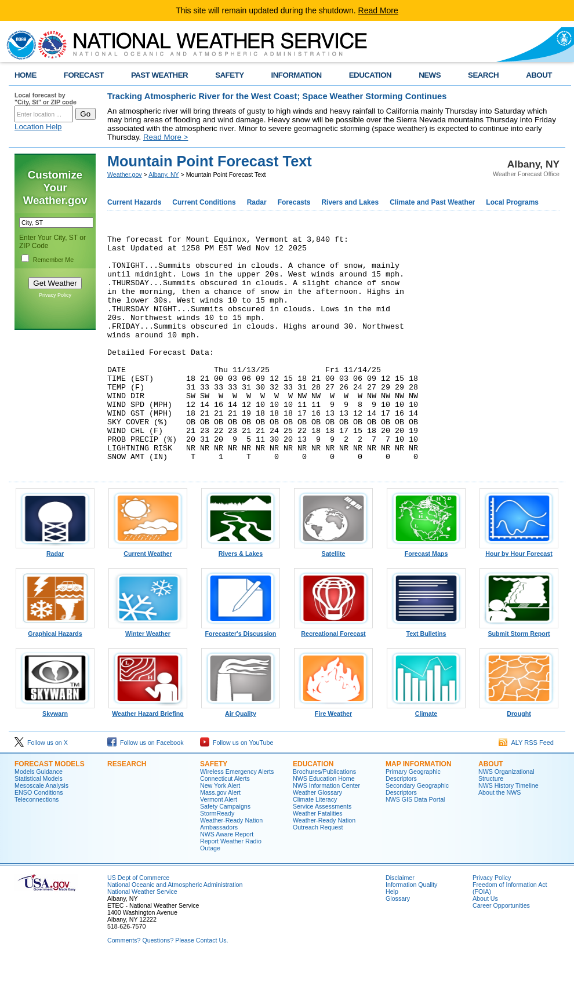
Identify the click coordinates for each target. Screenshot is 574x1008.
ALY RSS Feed (526, 789)
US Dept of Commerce (138, 924)
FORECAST (84, 75)
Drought (518, 757)
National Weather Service (142, 938)
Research (126, 811)
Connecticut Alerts (225, 825)
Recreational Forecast (333, 677)
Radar (257, 202)
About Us (485, 945)
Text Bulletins (426, 677)
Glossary (398, 945)
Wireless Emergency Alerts (237, 818)
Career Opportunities (501, 952)
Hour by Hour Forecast (518, 597)
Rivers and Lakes (350, 202)
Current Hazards (134, 202)
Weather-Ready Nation (324, 867)
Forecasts (294, 202)
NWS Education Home (324, 825)
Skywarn (55, 757)
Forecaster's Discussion (240, 677)
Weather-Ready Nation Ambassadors (231, 871)
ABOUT (539, 75)
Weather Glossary (317, 839)
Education (313, 811)
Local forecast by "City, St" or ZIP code (45, 98)
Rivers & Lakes (240, 597)
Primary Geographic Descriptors (413, 822)
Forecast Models (49, 811)
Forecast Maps (426, 597)
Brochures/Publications (324, 818)
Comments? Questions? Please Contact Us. (167, 987)
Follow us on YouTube (236, 789)
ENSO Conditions (38, 839)
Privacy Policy (55, 295)
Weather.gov (124, 174)
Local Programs (512, 202)
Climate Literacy (315, 846)
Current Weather (147, 597)
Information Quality (411, 931)
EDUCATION (370, 75)
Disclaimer (400, 924)
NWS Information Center (326, 832)
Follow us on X (41, 789)
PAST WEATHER (159, 75)
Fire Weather (333, 757)
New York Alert (220, 832)
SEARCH (483, 75)
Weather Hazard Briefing (147, 757)
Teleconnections (36, 846)
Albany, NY (163, 174)
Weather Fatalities (318, 860)
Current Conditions (203, 202)
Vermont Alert (218, 846)
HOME (25, 75)
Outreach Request (318, 874)
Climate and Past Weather (432, 202)
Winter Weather (147, 677)
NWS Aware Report (226, 881)
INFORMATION (296, 75)
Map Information (419, 811)
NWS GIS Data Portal (415, 846)
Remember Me (53, 259)
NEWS (430, 75)
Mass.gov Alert (220, 839)
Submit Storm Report (518, 677)
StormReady (217, 860)
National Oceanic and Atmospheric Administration (174, 931)
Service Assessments (322, 853)
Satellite (333, 597)
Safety (213, 811)
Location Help (38, 126)
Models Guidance (38, 818)
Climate (426, 757)
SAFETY (229, 75)
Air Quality (240, 757)
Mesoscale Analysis (41, 832)
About (490, 811)
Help (392, 938)
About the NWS (499, 839)
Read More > (165, 137)
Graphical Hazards (55, 677)
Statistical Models (38, 825)
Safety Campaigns (225, 853)
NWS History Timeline (508, 832)
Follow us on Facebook (145, 789)
